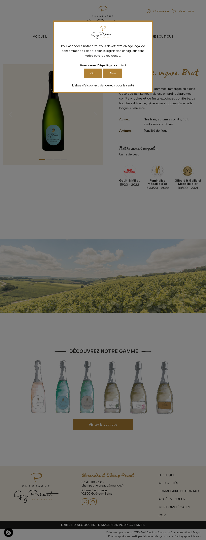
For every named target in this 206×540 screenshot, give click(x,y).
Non (113, 73)
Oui (92, 73)
